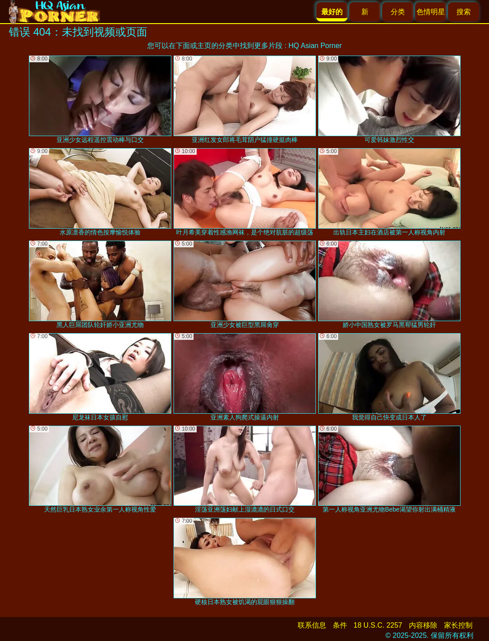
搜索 (464, 12)
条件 (340, 625)
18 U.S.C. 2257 (378, 625)
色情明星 (430, 12)
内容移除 (423, 625)
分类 (398, 12)
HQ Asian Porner (315, 45)
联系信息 (312, 625)
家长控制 (458, 625)
